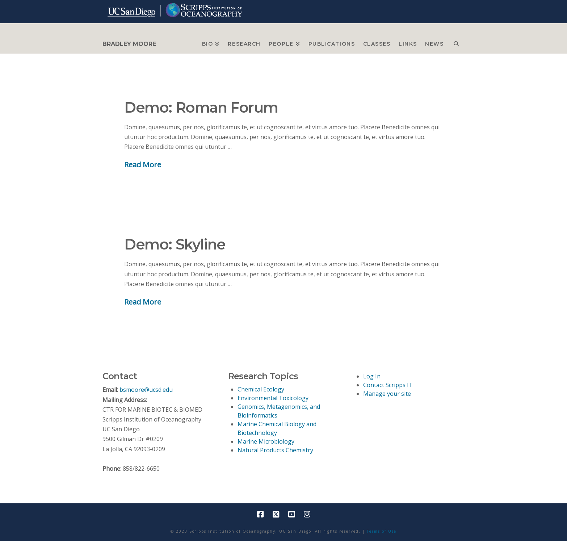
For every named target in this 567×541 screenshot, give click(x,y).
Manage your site (387, 394)
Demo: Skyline (175, 244)
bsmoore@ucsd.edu (146, 390)
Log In (372, 376)
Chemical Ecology (261, 389)
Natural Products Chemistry (275, 450)
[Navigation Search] (456, 42)
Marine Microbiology (266, 441)
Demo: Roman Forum (201, 107)
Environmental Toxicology (273, 398)
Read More (142, 164)
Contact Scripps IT (388, 385)
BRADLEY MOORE (129, 44)
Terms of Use (381, 531)
